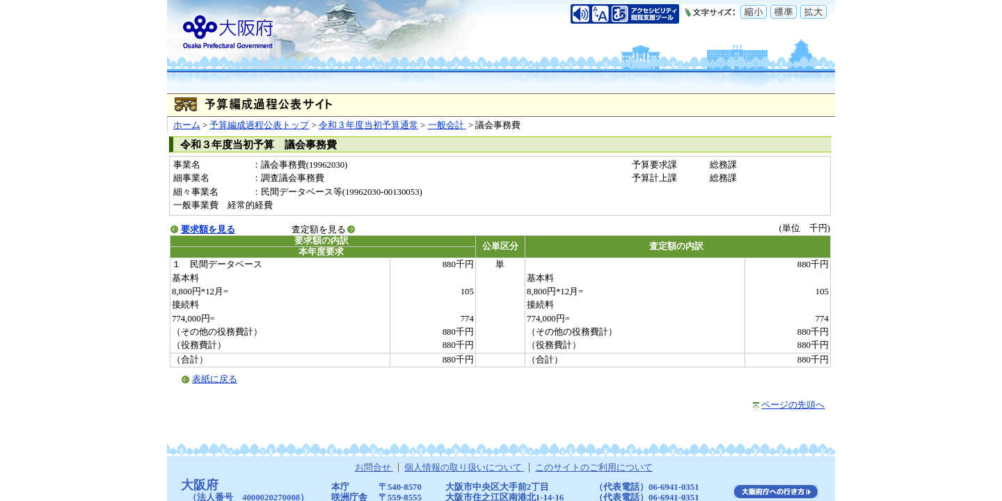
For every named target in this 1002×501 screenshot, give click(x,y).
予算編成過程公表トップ (259, 125)
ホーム (186, 125)
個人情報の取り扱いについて (464, 467)
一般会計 (447, 125)
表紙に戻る (214, 379)
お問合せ (374, 467)
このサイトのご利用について (594, 467)
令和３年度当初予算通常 (368, 125)
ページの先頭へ (793, 405)
